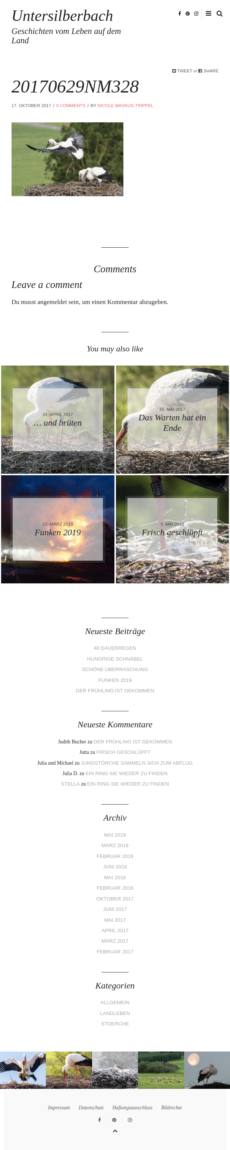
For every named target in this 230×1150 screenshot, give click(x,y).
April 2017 (115, 930)
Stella (70, 784)
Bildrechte (171, 1107)
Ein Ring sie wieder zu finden (126, 773)
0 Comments (70, 105)
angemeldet (52, 301)
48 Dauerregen (115, 648)
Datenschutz (91, 1107)
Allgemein (115, 1002)
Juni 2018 (115, 866)
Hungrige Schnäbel (115, 659)
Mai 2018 (115, 877)
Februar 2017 (115, 952)
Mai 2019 (115, 835)
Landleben (115, 1013)
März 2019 (114, 845)
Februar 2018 (115, 888)
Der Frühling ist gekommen (115, 690)
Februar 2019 (115, 856)
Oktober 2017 (115, 899)
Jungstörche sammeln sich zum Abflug (137, 763)
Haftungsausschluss (132, 1107)
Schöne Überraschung (115, 669)
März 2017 (114, 941)
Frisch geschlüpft (123, 752)
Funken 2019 (115, 680)
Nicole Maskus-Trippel (126, 105)
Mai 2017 (115, 920)
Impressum (59, 1107)
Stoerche (115, 1024)
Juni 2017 (115, 909)
